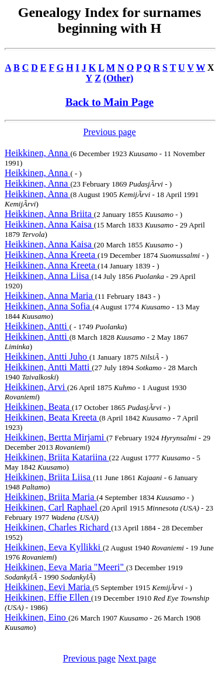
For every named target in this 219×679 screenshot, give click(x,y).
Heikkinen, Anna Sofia (48, 306)
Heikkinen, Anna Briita (49, 214)
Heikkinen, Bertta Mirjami (55, 437)
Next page (137, 658)
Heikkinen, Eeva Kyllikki (54, 547)
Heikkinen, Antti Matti (48, 367)
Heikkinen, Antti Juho (47, 356)
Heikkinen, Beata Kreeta (52, 417)
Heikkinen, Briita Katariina (57, 457)
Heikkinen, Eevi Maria (48, 587)
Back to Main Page (109, 102)
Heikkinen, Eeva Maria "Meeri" (65, 567)
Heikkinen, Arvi (36, 387)
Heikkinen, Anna (37, 153)
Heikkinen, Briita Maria (50, 497)
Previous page (109, 132)
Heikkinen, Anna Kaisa (49, 224)
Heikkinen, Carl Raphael (52, 507)
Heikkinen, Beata (38, 407)
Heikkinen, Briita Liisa (49, 477)
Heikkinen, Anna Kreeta (51, 255)
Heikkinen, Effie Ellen (48, 597)
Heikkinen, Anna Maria (50, 296)
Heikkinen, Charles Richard (58, 527)
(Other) (118, 78)
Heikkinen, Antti (37, 326)
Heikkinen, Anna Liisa (48, 276)
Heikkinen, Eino (36, 617)
